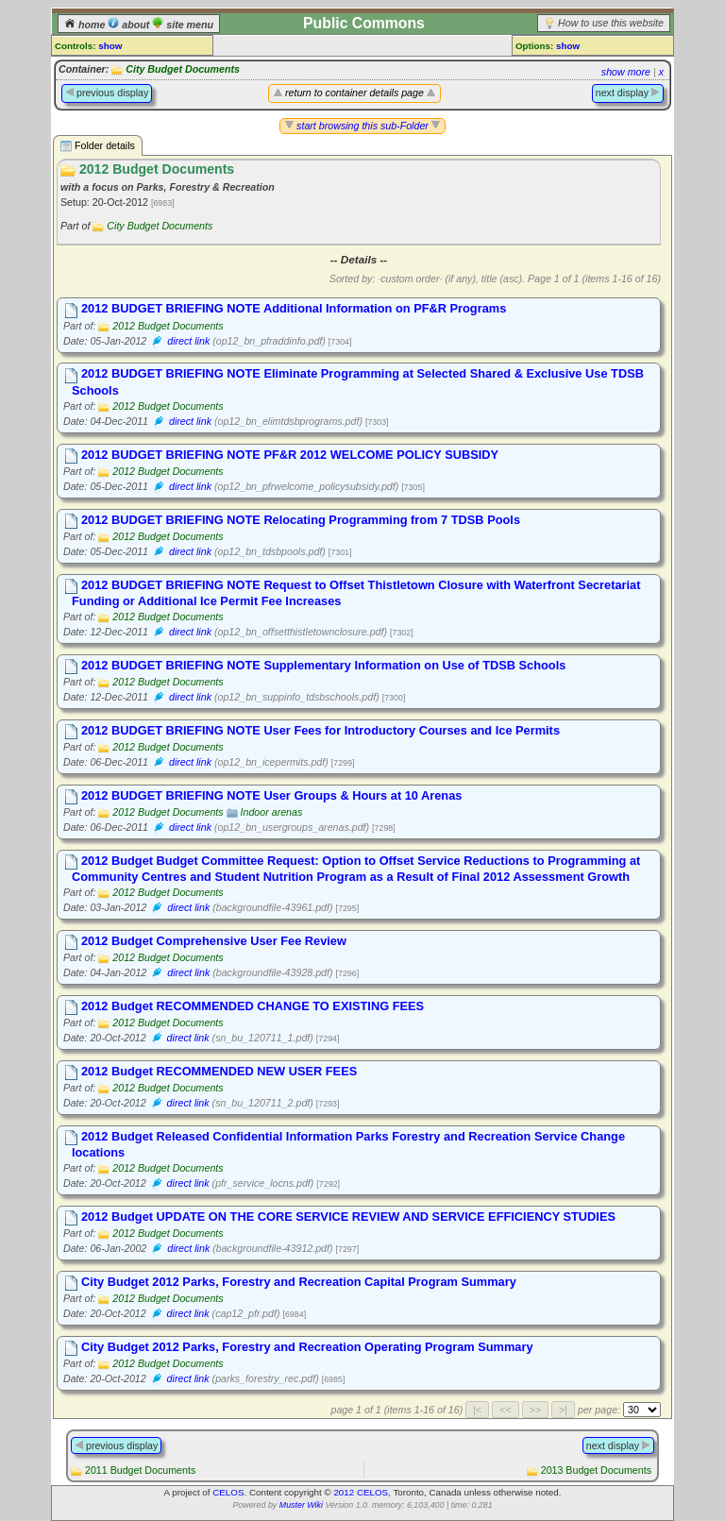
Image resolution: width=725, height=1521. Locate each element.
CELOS (228, 1492)
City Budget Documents (183, 69)
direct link (188, 340)
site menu (182, 24)
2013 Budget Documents (596, 1470)
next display (628, 92)
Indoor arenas (272, 812)
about (130, 24)
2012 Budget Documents (167, 325)
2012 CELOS (360, 1492)
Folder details (97, 146)
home (86, 24)
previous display (106, 92)
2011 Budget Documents (140, 1470)
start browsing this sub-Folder (362, 125)
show (110, 46)
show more (625, 71)
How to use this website (611, 22)
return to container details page (354, 92)
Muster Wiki (301, 1505)
